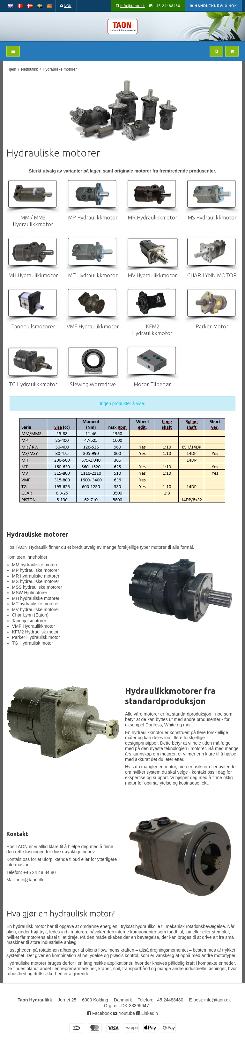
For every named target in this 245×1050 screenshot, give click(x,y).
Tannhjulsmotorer (29, 620)
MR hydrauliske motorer (36, 576)
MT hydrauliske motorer (35, 603)
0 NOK (213, 6)
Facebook (99, 1013)
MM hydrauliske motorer (36, 564)
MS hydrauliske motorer (35, 581)
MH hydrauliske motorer (36, 598)
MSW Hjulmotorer (29, 592)
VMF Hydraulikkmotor (33, 626)
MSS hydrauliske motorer (37, 587)
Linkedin (147, 1013)
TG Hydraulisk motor (32, 643)
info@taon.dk (132, 6)
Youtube (124, 1013)
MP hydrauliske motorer (35, 570)
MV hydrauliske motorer (35, 609)
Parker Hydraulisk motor (36, 637)
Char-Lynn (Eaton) (30, 614)
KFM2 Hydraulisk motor (35, 631)
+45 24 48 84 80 (39, 872)
